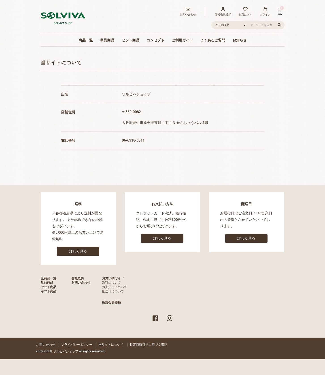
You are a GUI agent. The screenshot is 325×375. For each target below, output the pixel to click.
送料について (111, 282)
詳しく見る (78, 251)
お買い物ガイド (113, 278)
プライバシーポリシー (76, 344)
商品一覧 (86, 40)
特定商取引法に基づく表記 (148, 344)
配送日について (113, 291)
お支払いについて (114, 287)
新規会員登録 (111, 302)
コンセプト (155, 40)
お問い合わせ (80, 282)
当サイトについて (110, 344)
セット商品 (130, 40)
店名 (64, 94)
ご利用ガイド (182, 40)
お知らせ (239, 40)
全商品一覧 (48, 278)
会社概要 (77, 278)
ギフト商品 (48, 291)
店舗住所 (68, 112)
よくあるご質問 (212, 40)
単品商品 (107, 40)
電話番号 (68, 140)
